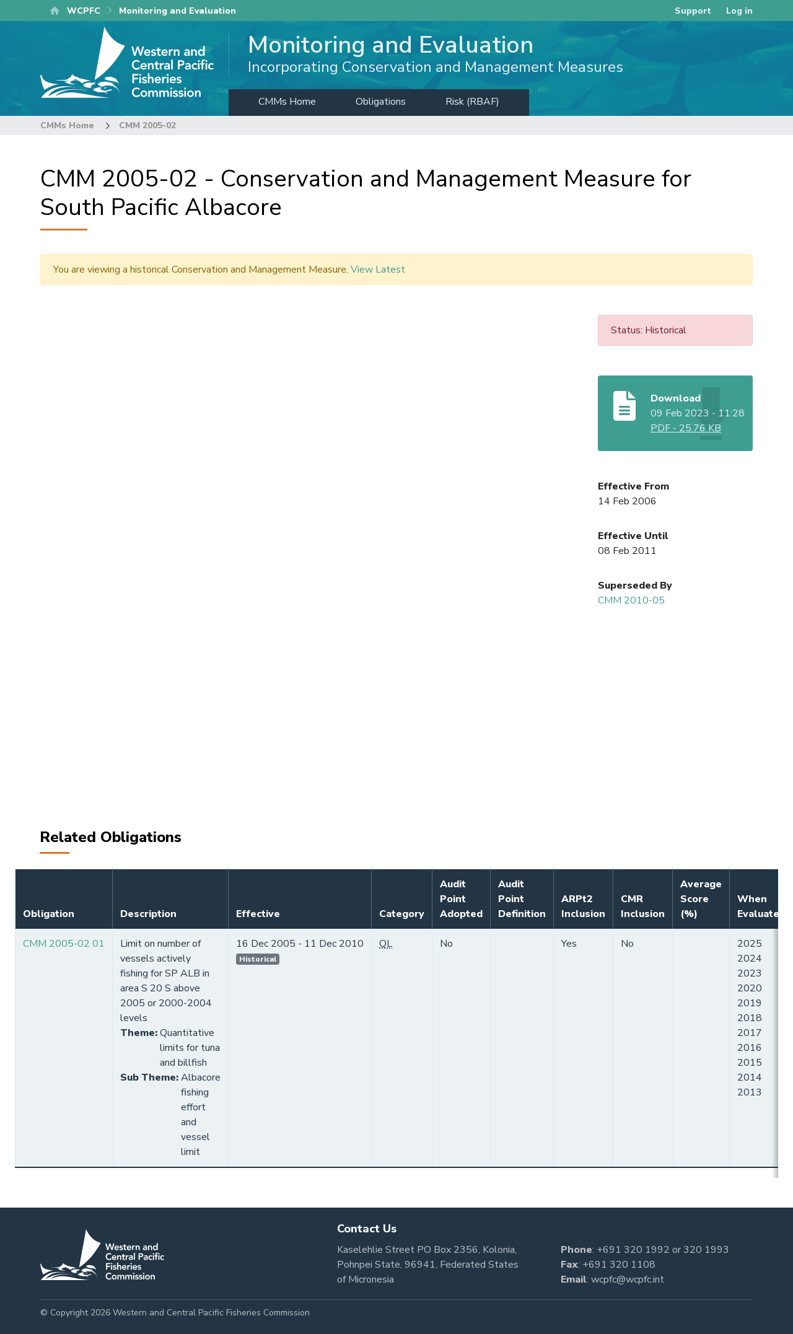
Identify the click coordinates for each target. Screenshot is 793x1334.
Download (676, 398)
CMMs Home (287, 101)
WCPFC (83, 11)
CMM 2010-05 (631, 600)
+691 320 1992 (633, 1250)
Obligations (381, 101)
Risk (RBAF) (472, 101)
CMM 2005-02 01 (64, 943)
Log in (739, 11)
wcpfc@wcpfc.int (627, 1279)
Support (693, 11)
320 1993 (706, 1250)
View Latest (378, 269)
